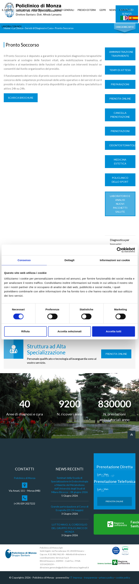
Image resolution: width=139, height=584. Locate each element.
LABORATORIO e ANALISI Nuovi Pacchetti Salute (120, 203)
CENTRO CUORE (42, 10)
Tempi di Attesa (120, 70)
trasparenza (90, 577)
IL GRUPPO (8, 10)
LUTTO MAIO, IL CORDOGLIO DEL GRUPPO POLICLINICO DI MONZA (69, 528)
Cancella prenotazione (120, 114)
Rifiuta (25, 331)
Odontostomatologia (122, 145)
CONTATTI (125, 10)
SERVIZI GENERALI (64, 10)
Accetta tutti (113, 331)
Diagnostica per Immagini (119, 242)
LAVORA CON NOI (11, 26)
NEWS (112, 10)
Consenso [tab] (24, 260)
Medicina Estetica (120, 161)
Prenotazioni (120, 131)
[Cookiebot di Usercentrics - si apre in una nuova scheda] (119, 250)
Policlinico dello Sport (120, 179)
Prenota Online (120, 98)
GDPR (102, 10)
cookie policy (123, 577)
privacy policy (106, 577)
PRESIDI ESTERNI (87, 10)
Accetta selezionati (69, 331)
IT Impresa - (77, 577)
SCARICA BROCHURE (20, 97)
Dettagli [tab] (70, 260)
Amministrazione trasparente (121, 53)
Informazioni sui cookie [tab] (115, 260)
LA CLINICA (23, 10)
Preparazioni (120, 84)
